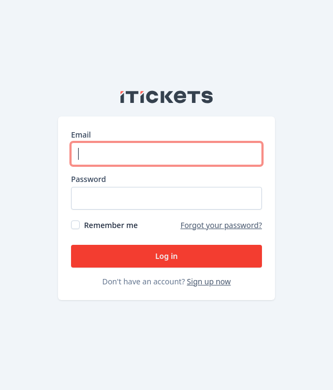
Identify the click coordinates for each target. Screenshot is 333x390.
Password (88, 179)
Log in (166, 256)
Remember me (111, 225)
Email (81, 134)
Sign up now (209, 281)
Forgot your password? (221, 225)
